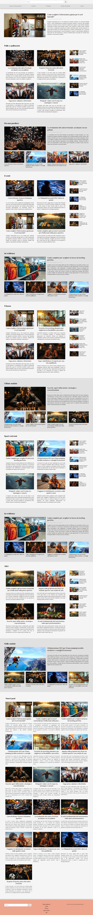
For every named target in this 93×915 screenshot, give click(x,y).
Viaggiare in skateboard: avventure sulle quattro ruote (82, 215)
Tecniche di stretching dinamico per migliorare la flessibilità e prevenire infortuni (51, 330)
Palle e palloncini (15, 6)
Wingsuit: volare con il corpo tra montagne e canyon (51, 102)
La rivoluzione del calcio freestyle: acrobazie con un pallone (20, 69)
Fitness (48, 6)
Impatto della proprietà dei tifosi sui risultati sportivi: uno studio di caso (83, 61)
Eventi (34, 6)
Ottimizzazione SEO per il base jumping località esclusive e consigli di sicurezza (82, 78)
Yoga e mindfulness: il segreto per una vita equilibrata (82, 207)
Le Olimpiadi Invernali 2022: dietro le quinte (82, 93)
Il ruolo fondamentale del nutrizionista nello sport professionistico (83, 224)
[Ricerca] (45, 2)
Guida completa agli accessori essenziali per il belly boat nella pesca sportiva (51, 232)
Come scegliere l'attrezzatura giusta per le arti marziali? (82, 52)
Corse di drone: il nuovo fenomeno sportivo (20, 199)
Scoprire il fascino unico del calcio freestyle (51, 69)
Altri (82, 6)
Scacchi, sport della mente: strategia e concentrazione (82, 69)
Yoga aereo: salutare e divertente (20, 101)
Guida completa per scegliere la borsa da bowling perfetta (83, 182)
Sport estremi (65, 6)
